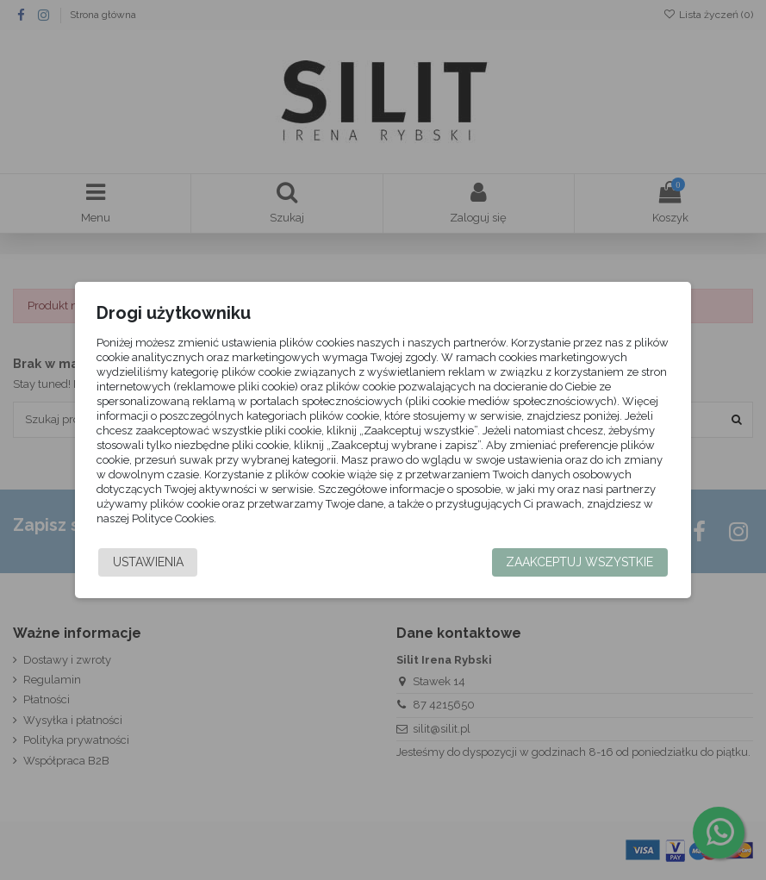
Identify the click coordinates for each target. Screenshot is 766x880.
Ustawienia (149, 562)
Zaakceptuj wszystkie (578, 562)
